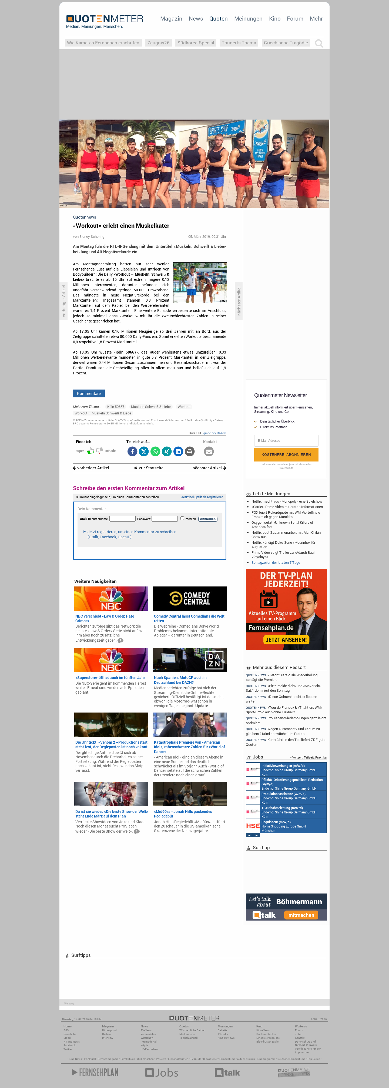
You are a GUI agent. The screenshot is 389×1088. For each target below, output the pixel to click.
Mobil (67, 1038)
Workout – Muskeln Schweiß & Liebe (103, 413)
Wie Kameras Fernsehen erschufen (103, 42)
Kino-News (263, 1030)
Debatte (222, 1030)
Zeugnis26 (158, 42)
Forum (295, 18)
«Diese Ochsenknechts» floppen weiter (281, 698)
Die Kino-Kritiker (266, 1034)
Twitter (67, 1049)
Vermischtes (148, 1034)
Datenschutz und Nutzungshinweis (306, 1043)
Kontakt (299, 1038)
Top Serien (313, 1059)
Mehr (316, 18)
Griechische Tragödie (286, 42)
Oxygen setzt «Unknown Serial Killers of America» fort (282, 524)
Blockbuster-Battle (267, 1041)
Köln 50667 (115, 406)
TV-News (146, 1030)
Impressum (302, 1052)
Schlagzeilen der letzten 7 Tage (275, 562)
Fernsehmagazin (108, 1059)
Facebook (69, 1045)
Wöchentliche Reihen (192, 1030)
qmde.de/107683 (214, 433)
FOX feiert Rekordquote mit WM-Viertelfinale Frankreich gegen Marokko (285, 514)
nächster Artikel (209, 467)
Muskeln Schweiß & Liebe (151, 406)
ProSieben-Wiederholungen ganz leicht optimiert (286, 720)
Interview (107, 1038)
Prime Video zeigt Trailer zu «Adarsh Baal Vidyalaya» (282, 554)
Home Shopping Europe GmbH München (276, 826)
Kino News (75, 1059)
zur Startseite (148, 467)
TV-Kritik (223, 1034)
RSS (66, 1030)
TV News (161, 1059)
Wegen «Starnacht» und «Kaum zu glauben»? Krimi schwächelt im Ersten (283, 731)
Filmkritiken (127, 1059)
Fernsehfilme (227, 1059)
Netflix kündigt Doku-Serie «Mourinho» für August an (283, 544)
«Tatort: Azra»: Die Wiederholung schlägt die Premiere (281, 677)
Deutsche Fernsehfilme (291, 1059)
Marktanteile (187, 1034)
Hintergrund (109, 1030)
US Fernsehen (145, 1059)
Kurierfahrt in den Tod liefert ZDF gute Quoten (286, 741)
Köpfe (144, 1045)
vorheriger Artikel (91, 467)
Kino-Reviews (226, 1038)
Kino (275, 18)
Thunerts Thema (239, 42)
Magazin (171, 18)
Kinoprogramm (266, 1059)
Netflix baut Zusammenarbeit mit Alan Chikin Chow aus (286, 534)
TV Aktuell (90, 1059)
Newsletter (69, 1034)
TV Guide (195, 1059)
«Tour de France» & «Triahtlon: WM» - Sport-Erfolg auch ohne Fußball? (285, 709)
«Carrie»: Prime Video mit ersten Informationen (287, 506)
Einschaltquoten (178, 1059)
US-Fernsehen (149, 1049)
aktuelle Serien (246, 1059)
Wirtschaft (147, 1038)
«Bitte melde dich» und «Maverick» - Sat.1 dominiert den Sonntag (284, 688)
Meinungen (248, 18)
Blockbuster (210, 1059)
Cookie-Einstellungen (308, 1048)
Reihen (106, 1034)
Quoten (218, 18)
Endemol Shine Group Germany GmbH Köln (281, 769)
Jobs (298, 1034)
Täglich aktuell (188, 1038)
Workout (184, 406)
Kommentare (89, 393)
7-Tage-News (71, 1041)
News (196, 18)
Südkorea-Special (195, 42)
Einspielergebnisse (268, 1038)
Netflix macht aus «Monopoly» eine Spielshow (286, 501)
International (149, 1041)
